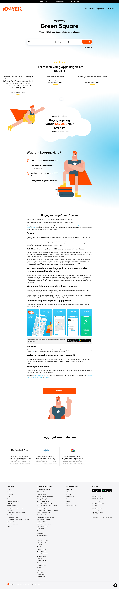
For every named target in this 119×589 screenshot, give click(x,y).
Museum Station (41, 565)
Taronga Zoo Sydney (42, 499)
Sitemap (9, 526)
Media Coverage (13, 517)
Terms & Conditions (12, 524)
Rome (68, 501)
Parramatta (40, 538)
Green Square (41, 563)
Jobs (10, 496)
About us (9, 492)
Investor (11, 494)
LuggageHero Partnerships (16, 508)
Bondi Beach (40, 528)
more (24, 88)
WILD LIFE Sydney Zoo (43, 512)
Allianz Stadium (41, 492)
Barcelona (69, 489)
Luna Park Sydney (42, 522)
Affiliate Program (11, 505)
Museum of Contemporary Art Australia (47, 510)
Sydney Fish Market (42, 526)
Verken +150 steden (71, 505)
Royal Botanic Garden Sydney (45, 496)
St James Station (41, 556)
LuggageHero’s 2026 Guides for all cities (18, 519)
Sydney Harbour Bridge (43, 519)
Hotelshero (10, 503)
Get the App (110, 8)
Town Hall (40, 572)
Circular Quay (41, 574)
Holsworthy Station (42, 540)
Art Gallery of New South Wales (45, 517)
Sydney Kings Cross (42, 542)
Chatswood (40, 533)
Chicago (68, 492)
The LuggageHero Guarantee (17, 512)
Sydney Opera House (43, 501)
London (68, 494)
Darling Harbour (41, 494)
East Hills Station (41, 547)
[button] (115, 585)
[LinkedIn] (111, 517)
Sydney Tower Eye (42, 515)
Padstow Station (41, 551)
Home (8, 489)
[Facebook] (101, 517)
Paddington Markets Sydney (44, 503)
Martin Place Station (42, 554)
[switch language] (86, 9)
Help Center (10, 510)
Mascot (39, 567)
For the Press (10, 515)
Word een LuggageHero (13, 501)
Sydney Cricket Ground (43, 489)
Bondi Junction (41, 531)
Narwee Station (41, 549)
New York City (70, 496)
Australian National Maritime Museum (47, 505)
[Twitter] (103, 517)
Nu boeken (59, 391)
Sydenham (40, 558)
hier (34, 351)
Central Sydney (41, 576)
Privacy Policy (10, 522)
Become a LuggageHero (96, 8)
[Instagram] (106, 517)
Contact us (95, 517)
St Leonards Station (42, 535)
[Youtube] (108, 517)
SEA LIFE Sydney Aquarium (44, 524)
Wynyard (39, 570)
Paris (67, 499)
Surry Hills (39, 544)
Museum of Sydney (42, 508)
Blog (8, 499)
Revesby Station (41, 560)
